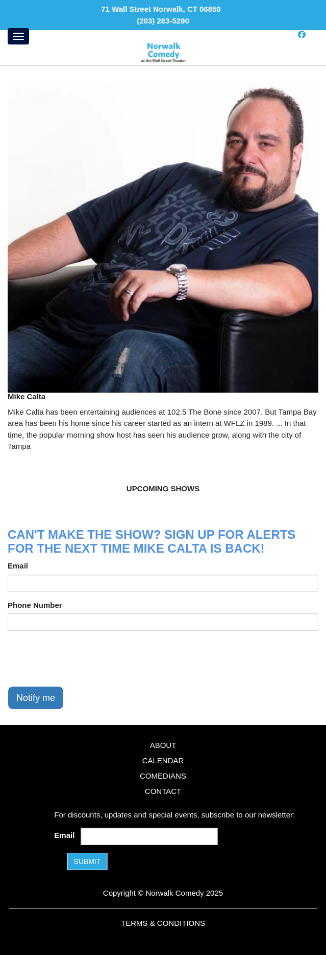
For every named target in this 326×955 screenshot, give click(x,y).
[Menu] (18, 36)
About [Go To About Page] (163, 745)
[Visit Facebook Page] (302, 34)
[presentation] (85, 658)
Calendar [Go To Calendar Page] (163, 760)
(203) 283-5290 (163, 20)
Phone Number (35, 605)
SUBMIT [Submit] (87, 861)
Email (18, 565)
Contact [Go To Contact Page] (163, 791)
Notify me (35, 698)
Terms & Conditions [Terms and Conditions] (163, 923)
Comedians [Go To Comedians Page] (163, 775)
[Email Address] (149, 836)
